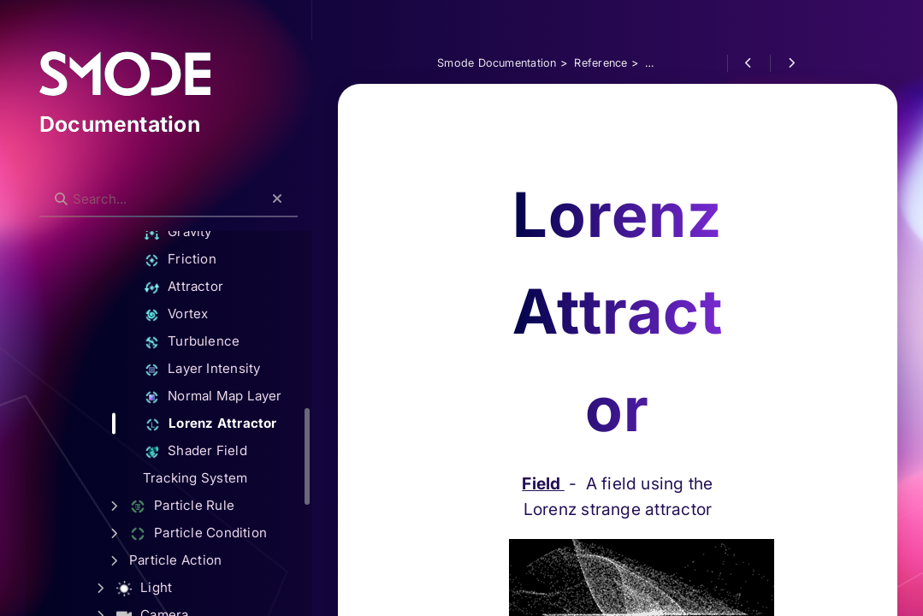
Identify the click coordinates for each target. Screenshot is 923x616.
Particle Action (192, 560)
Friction (197, 260)
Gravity (194, 232)
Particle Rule (198, 506)
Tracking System (212, 478)
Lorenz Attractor (227, 424)
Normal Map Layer (229, 397)
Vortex (193, 314)
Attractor (200, 287)
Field (573, 496)
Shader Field (212, 451)
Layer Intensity (219, 369)
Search (65, 185)
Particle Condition (215, 533)
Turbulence (208, 342)
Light (161, 588)
